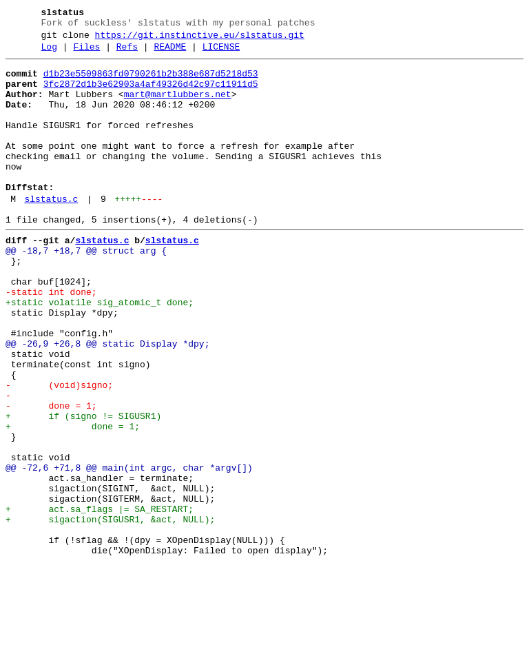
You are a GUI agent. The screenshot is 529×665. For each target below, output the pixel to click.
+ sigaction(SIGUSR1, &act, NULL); (110, 612)
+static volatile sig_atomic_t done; (100, 352)
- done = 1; (51, 476)
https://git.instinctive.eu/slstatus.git (199, 39)
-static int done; (51, 340)
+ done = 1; (73, 501)
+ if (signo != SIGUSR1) (83, 488)
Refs (127, 53)
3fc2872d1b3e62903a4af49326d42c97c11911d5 (150, 94)
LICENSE (221, 53)
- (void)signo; (59, 451)
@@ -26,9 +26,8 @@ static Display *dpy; (107, 402)
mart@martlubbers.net (177, 107)
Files (86, 53)
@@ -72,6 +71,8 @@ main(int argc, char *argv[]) (129, 550)
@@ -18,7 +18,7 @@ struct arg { (86, 290)
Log (49, 53)
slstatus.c (51, 232)
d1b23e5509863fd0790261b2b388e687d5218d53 (150, 82)
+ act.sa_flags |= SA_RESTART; (100, 600)
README (170, 53)
